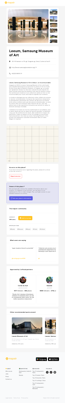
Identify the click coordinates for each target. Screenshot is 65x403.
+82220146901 (16, 73)
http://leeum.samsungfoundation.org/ (24, 67)
